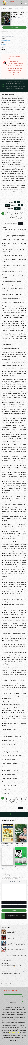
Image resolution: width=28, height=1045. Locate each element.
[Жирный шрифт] (3, 882)
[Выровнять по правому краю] (15, 882)
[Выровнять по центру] (12, 882)
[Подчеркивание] (7, 882)
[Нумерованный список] (20, 882)
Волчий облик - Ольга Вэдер (10, 985)
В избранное (6, 814)
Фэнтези (10, 8)
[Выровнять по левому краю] (10, 882)
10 (14, 217)
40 (21, 217)
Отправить (14, 910)
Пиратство (13, 1002)
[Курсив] (5, 882)
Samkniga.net (4, 8)
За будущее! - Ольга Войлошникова (12, 977)
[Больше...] (23, 882)
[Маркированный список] (18, 882)
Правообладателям (13, 996)
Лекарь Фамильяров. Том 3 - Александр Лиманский (14, 969)
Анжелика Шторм (5, 40)
